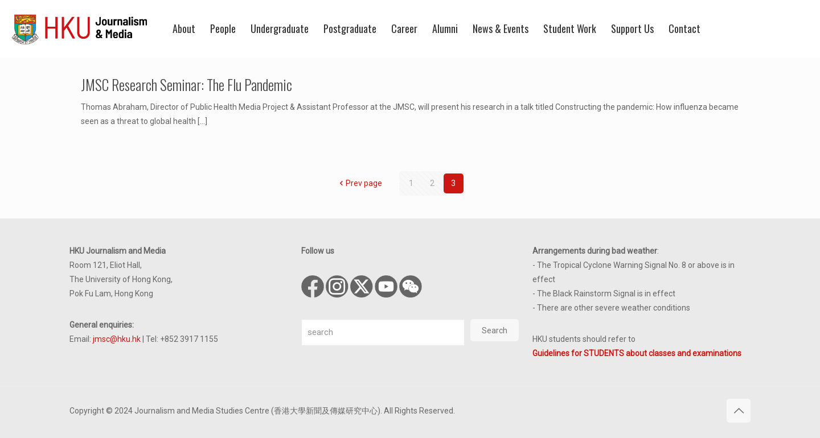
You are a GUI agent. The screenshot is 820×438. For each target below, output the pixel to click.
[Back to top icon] (739, 411)
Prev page (360, 183)
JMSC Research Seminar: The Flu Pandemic (186, 84)
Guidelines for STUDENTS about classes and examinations (636, 353)
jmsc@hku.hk (117, 339)
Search (494, 330)
